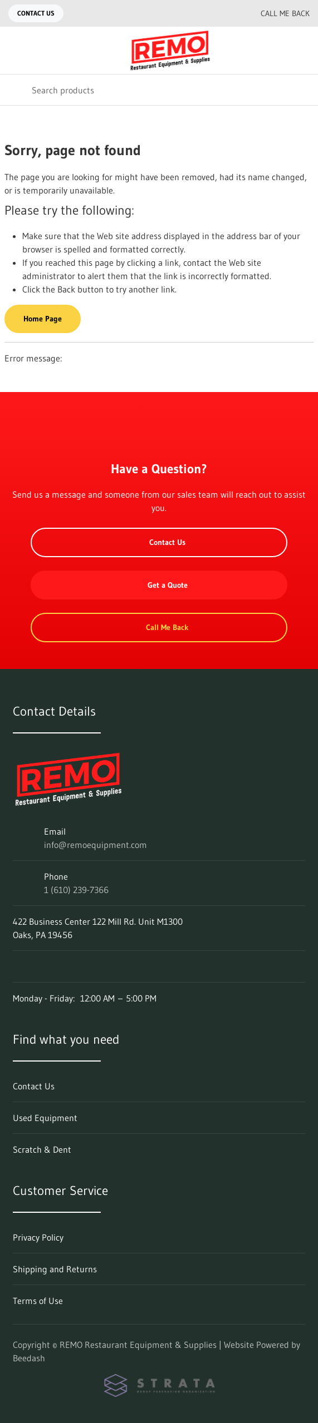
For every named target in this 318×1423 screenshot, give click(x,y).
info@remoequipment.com (95, 844)
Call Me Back (276, 13)
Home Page (42, 319)
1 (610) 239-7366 (76, 889)
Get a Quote (159, 585)
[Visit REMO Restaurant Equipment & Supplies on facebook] (18, 966)
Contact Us (36, 13)
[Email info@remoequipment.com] (205, 13)
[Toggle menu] (15, 50)
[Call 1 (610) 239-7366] (227, 13)
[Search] (159, 90)
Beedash (29, 1357)
